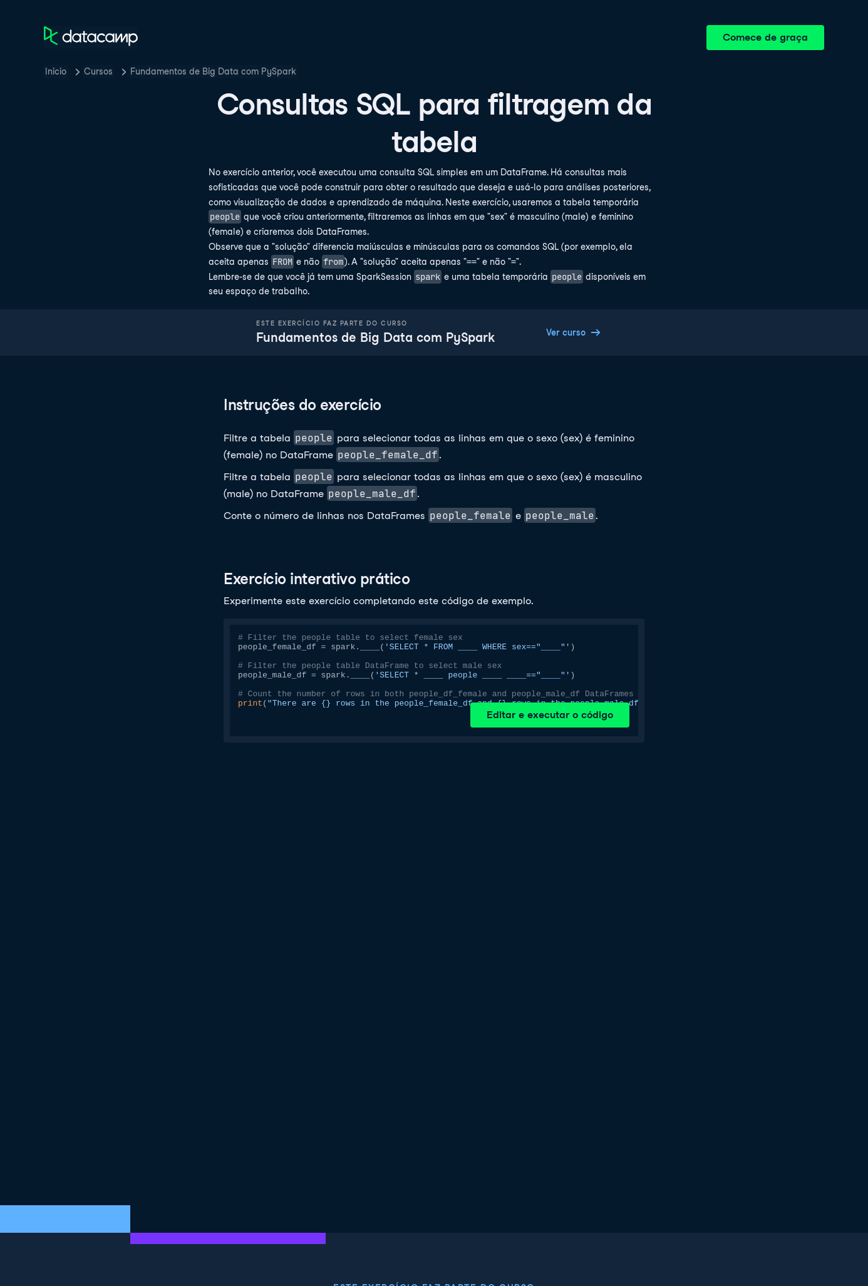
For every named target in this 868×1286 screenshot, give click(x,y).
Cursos (98, 71)
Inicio (55, 71)
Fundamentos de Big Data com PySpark (213, 71)
